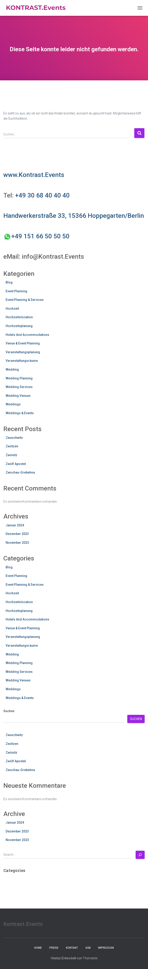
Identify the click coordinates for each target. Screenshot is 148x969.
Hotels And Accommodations (27, 335)
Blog (9, 282)
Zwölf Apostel (16, 464)
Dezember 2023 (17, 534)
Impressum (106, 947)
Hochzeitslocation (19, 317)
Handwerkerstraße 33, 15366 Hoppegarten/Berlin (73, 215)
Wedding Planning (19, 378)
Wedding (12, 369)
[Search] (140, 855)
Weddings (13, 404)
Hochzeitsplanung (19, 326)
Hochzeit (12, 308)
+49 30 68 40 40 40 (42, 195)
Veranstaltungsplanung (23, 352)
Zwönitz (11, 455)
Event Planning (16, 291)
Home (38, 947)
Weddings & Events (20, 413)
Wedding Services (19, 387)
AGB (88, 947)
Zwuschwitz (14, 437)
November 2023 (17, 542)
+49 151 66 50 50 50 (40, 236)
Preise (53, 947)
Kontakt (72, 947)
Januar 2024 (15, 525)
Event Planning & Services (25, 300)
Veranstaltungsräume (22, 361)
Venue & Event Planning (23, 343)
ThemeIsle (90, 958)
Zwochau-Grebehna (20, 472)
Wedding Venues (18, 395)
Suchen (8, 711)
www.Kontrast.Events (33, 175)
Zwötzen (12, 446)
